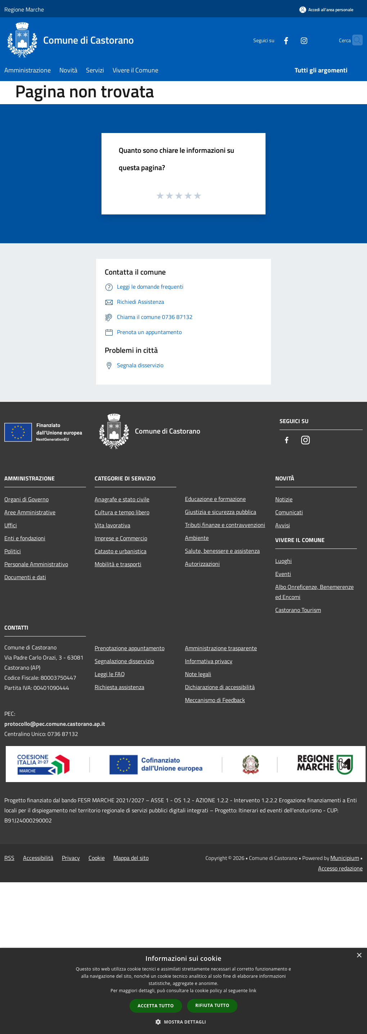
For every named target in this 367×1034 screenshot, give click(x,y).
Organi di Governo (26, 499)
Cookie (97, 857)
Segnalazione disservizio (124, 661)
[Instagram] (290, 40)
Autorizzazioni (202, 563)
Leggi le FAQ (110, 674)
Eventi (283, 573)
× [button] (359, 955)
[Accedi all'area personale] (326, 9)
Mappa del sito (131, 857)
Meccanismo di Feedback (215, 700)
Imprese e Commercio (121, 538)
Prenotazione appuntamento (129, 648)
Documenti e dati (25, 577)
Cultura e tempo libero (122, 512)
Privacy (71, 857)
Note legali (198, 674)
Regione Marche (24, 9)
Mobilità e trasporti (118, 564)
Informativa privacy (208, 661)
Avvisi (282, 525)
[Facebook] (272, 40)
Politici (12, 551)
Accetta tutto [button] (156, 1006)
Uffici (10, 525)
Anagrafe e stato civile (122, 499)
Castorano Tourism (298, 609)
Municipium (344, 857)
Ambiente (197, 537)
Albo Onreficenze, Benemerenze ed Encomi (314, 591)
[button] (183, 1021)
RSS (9, 857)
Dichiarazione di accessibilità (220, 687)
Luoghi (283, 560)
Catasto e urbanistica (120, 551)
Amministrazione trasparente (221, 648)
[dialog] (183, 991)
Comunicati (289, 512)
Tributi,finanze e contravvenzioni (225, 524)
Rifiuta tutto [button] (212, 1005)
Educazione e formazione (215, 498)
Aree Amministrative (29, 512)
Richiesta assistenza (119, 687)
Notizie (284, 499)
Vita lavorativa (112, 525)
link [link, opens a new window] (253, 991)
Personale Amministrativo (36, 564)
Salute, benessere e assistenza (222, 550)
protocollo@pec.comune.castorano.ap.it (54, 723)
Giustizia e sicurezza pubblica (220, 511)
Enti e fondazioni (24, 538)
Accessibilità (38, 857)
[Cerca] (354, 40)
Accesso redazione (340, 868)
